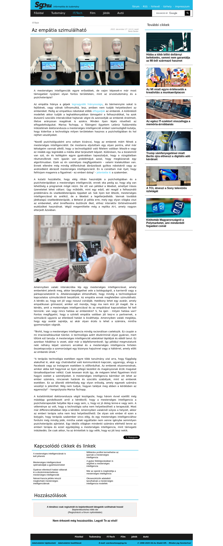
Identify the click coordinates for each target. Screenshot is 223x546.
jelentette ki (104, 172)
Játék (106, 13)
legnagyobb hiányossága (87, 104)
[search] (169, 13)
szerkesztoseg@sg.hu (116, 543)
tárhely (167, 6)
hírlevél (155, 6)
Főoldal (39, 13)
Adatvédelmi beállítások (69, 543)
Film (93, 13)
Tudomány (58, 13)
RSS (145, 6)
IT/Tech (77, 13)
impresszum (182, 6)
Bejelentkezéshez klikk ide (85, 509)
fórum (135, 6)
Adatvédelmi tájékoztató (44, 543)
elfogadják (99, 111)
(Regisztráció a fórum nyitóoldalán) (85, 512)
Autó (120, 13)
